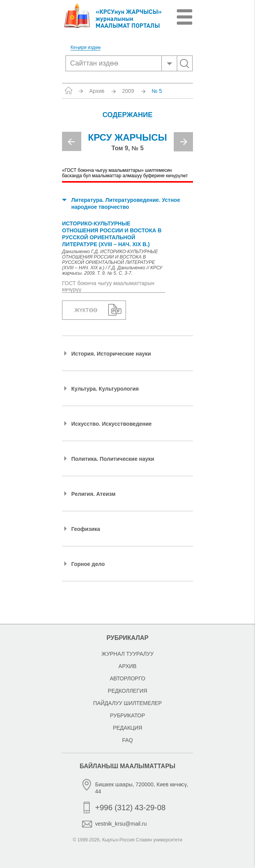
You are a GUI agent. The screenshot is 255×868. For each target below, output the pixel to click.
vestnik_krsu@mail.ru (121, 824)
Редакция (127, 728)
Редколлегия (127, 691)
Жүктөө (85, 310)
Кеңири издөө (85, 47)
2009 (128, 91)
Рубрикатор (127, 715)
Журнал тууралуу (127, 654)
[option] (127, 145)
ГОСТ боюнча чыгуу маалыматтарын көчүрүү (108, 286)
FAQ (127, 740)
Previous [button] (71, 141)
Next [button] (183, 141)
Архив (96, 91)
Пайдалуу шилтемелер (127, 703)
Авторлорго (127, 678)
